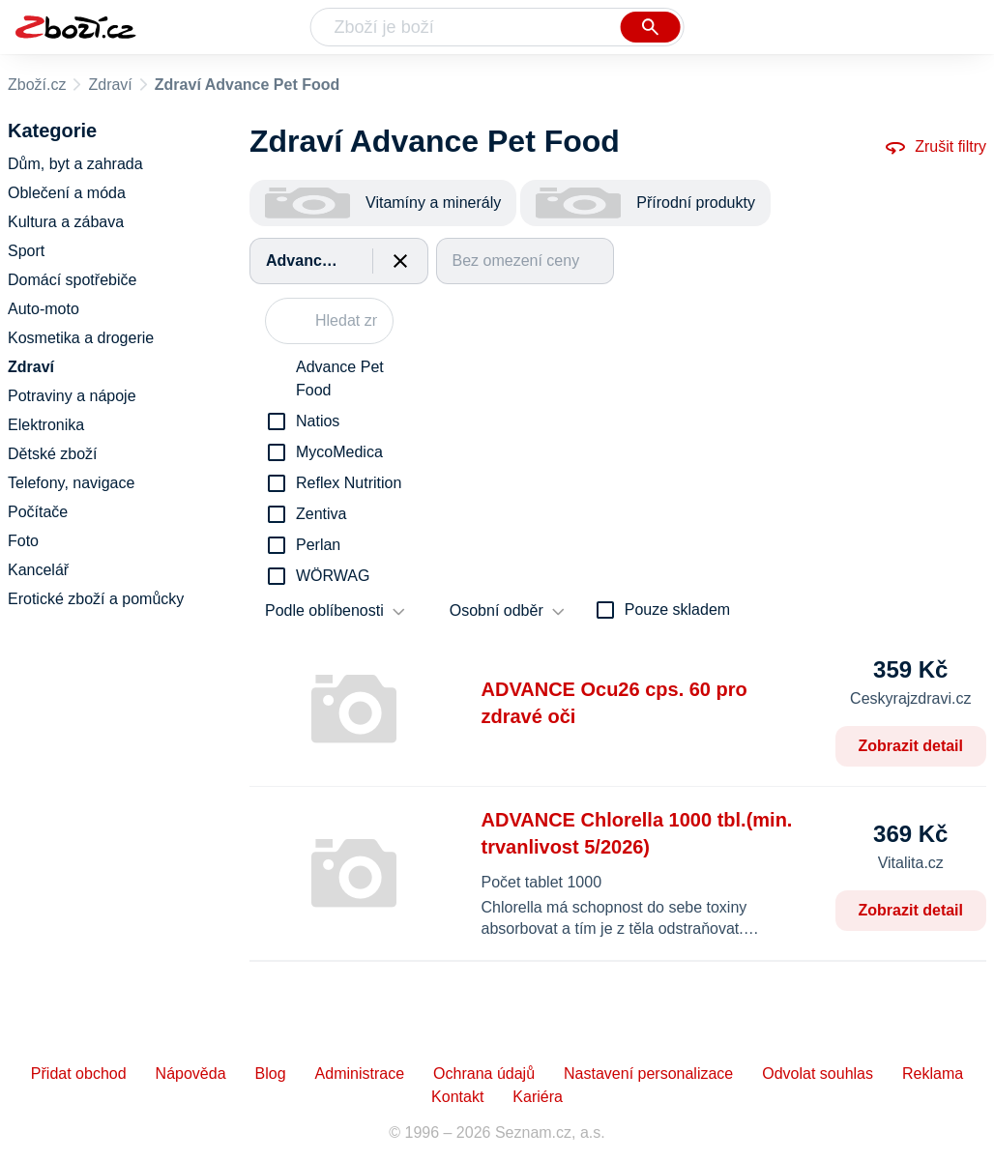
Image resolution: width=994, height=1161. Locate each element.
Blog (270, 1073)
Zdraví (110, 84)
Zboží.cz (37, 84)
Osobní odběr (496, 610)
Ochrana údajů (484, 1073)
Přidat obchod (79, 1073)
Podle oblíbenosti (324, 610)
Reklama (932, 1073)
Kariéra (537, 1096)
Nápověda (191, 1073)
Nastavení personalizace (648, 1073)
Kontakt (457, 1096)
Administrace (359, 1073)
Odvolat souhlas (817, 1073)
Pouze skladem (677, 609)
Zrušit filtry (935, 147)
